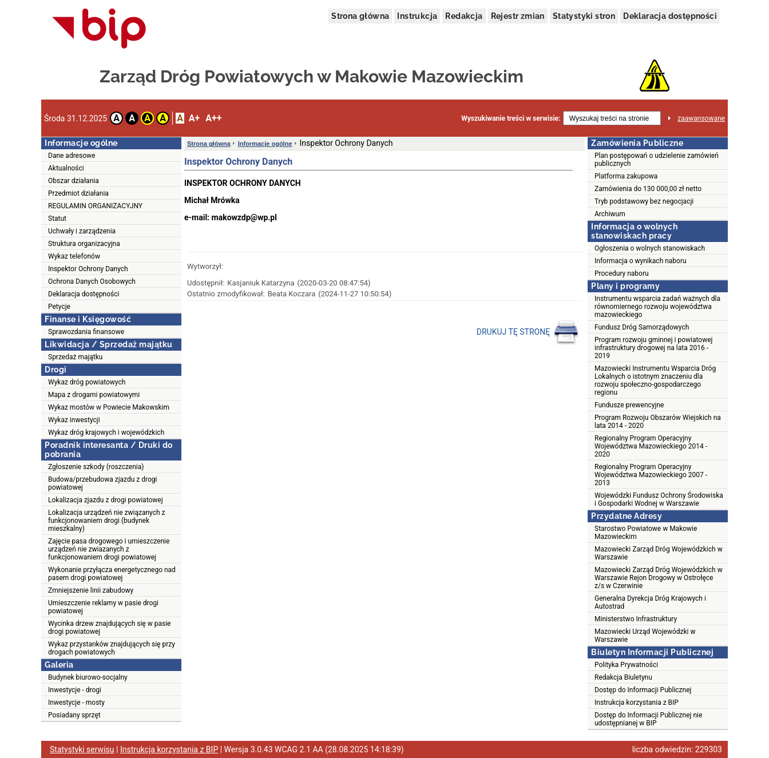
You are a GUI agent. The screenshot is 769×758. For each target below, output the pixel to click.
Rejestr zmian (518, 16)
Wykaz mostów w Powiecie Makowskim (108, 407)
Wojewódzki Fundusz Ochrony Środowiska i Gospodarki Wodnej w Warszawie (658, 499)
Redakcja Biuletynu (623, 677)
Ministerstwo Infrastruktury (635, 619)
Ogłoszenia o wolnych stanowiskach (649, 248)
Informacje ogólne (265, 143)
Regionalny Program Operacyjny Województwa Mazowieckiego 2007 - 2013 (650, 475)
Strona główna (360, 16)
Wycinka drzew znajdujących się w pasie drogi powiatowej (109, 628)
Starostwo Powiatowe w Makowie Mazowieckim (645, 533)
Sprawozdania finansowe (86, 332)
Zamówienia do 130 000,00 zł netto (647, 189)
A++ (213, 118)
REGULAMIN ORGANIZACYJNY (95, 206)
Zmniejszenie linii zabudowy (90, 590)
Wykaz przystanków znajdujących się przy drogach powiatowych (111, 648)
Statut (57, 219)
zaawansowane (701, 118)
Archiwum (609, 214)
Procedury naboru (621, 273)
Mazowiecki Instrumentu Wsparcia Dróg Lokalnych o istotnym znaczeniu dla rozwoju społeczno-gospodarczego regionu (655, 380)
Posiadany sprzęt (74, 715)
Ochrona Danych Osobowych (92, 281)
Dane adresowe (71, 156)
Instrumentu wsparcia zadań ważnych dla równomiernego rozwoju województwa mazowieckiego (657, 307)
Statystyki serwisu (82, 749)
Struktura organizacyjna (84, 244)
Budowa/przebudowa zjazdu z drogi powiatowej (102, 483)
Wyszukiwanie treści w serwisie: (510, 118)
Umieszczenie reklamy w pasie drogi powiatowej (103, 607)
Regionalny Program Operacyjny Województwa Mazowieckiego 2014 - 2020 (650, 446)
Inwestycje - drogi (74, 690)
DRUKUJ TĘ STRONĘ (528, 332)
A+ (194, 118)
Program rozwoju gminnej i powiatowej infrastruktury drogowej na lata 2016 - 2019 (653, 348)
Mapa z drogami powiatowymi (94, 395)
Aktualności (66, 168)
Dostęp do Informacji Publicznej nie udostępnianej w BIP (648, 719)
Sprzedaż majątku (75, 357)
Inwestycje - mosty (76, 703)
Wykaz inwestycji (74, 420)
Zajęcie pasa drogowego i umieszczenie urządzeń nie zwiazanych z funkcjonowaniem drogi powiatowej (108, 549)
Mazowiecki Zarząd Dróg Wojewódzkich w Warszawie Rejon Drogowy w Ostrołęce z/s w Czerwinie (658, 578)
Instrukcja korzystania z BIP (636, 703)
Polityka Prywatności (626, 665)
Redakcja (463, 16)
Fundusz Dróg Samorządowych (641, 327)
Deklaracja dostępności (670, 16)
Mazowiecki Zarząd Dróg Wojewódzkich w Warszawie (658, 553)
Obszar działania (73, 181)
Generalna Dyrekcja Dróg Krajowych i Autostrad (650, 602)
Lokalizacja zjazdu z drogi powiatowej (105, 500)
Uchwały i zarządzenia (82, 231)
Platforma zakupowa (625, 176)
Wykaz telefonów (74, 256)
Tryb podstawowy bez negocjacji (643, 201)
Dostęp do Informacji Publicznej (642, 690)
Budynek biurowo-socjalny (88, 677)
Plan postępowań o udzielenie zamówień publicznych (656, 160)
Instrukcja (417, 16)
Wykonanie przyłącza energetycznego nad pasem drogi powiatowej (112, 574)
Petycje (59, 307)
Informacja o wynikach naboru (640, 261)
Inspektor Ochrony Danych (88, 269)
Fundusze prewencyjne (629, 405)
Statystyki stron (584, 16)
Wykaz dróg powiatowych (86, 382)
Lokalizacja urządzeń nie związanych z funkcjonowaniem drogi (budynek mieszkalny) (106, 521)
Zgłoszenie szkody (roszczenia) (96, 467)
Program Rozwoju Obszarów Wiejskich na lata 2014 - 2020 (657, 422)
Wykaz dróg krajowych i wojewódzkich (106, 432)
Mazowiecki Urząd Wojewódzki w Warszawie (644, 636)
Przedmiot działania (78, 193)
